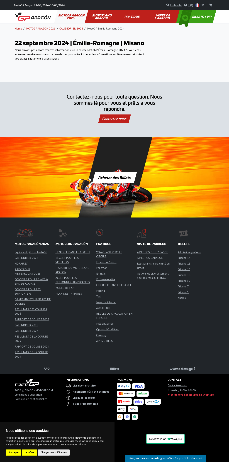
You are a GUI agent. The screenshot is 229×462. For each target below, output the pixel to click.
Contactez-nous (114, 118)
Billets (114, 368)
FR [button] (200, 5)
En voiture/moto (106, 262)
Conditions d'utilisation (28, 394)
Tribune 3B (184, 275)
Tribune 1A (184, 258)
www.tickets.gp (182, 368)
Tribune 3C (184, 280)
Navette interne (106, 302)
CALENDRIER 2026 (26, 258)
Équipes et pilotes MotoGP (31, 252)
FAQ (46, 368)
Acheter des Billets (115, 177)
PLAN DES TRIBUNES (68, 293)
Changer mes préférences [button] (54, 452)
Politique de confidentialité (31, 399)
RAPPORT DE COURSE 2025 (32, 319)
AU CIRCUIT (103, 308)
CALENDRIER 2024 (71, 28)
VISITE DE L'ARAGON (162, 16)
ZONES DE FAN (64, 288)
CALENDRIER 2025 (26, 325)
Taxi (98, 296)
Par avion (101, 268)
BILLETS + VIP (195, 16)
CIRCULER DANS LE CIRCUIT (113, 285)
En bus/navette (105, 279)
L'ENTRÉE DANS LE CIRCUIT (72, 252)
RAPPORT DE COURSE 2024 (32, 346)
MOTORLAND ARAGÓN (102, 16)
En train (101, 273)
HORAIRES (21, 263)
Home (18, 28)
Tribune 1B (184, 263)
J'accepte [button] (13, 452)
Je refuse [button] (29, 452)
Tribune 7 (183, 286)
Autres (182, 298)
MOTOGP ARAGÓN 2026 (72, 16)
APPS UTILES (104, 341)
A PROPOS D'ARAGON (150, 258)
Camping (101, 335)
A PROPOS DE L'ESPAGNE (152, 252)
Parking (100, 290)
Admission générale (189, 252)
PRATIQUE (132, 16)
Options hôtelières (107, 329)
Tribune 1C (184, 269)
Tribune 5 (183, 292)
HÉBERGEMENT (106, 323)
